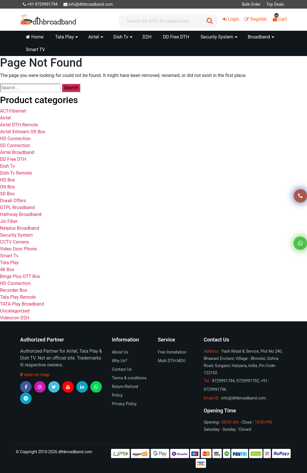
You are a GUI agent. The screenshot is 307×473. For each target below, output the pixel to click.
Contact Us (122, 369)
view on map (35, 374)
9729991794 (223, 381)
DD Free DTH (176, 37)
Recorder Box (13, 290)
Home (35, 37)
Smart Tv (9, 255)
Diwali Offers (13, 200)
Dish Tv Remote (16, 173)
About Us (120, 352)
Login (231, 19)
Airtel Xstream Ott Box (22, 131)
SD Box (7, 193)
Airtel (5, 118)
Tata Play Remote (18, 297)
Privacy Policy (124, 403)
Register (255, 19)
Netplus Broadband (19, 228)
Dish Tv (7, 166)
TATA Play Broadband (22, 304)
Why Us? (119, 360)
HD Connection (15, 138)
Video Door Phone (18, 249)
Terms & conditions (129, 378)
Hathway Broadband (20, 214)
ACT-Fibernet (13, 111)
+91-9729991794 (40, 4)
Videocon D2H (14, 318)
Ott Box (7, 187)
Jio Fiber (9, 221)
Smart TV (35, 49)
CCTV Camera (14, 242)
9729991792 (247, 381)
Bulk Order (251, 4)
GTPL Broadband (17, 207)
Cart (280, 19)
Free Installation (172, 352)
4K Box (7, 269)
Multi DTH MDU (171, 360)
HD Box (7, 180)
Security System (16, 235)
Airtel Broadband (17, 152)
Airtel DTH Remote (19, 125)
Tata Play (9, 262)
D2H (147, 37)
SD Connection (15, 145)
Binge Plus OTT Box (20, 276)
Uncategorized (15, 311)
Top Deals (275, 4)
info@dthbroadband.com (88, 4)
